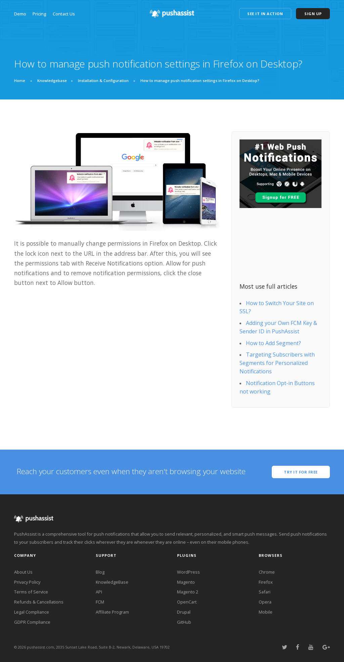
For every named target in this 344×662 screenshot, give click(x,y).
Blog (100, 572)
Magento (186, 582)
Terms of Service (31, 592)
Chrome (267, 572)
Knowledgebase (52, 80)
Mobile (265, 612)
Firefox (266, 582)
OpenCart (187, 602)
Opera (265, 602)
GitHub (184, 622)
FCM (100, 602)
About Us (23, 572)
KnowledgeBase (112, 582)
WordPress (188, 572)
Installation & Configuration (103, 80)
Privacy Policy (27, 582)
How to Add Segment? (273, 343)
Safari (264, 592)
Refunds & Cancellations (38, 602)
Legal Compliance (31, 612)
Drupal (183, 612)
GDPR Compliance (32, 622)
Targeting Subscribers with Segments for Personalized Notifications (277, 363)
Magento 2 (187, 592)
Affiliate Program (112, 612)
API (99, 592)
